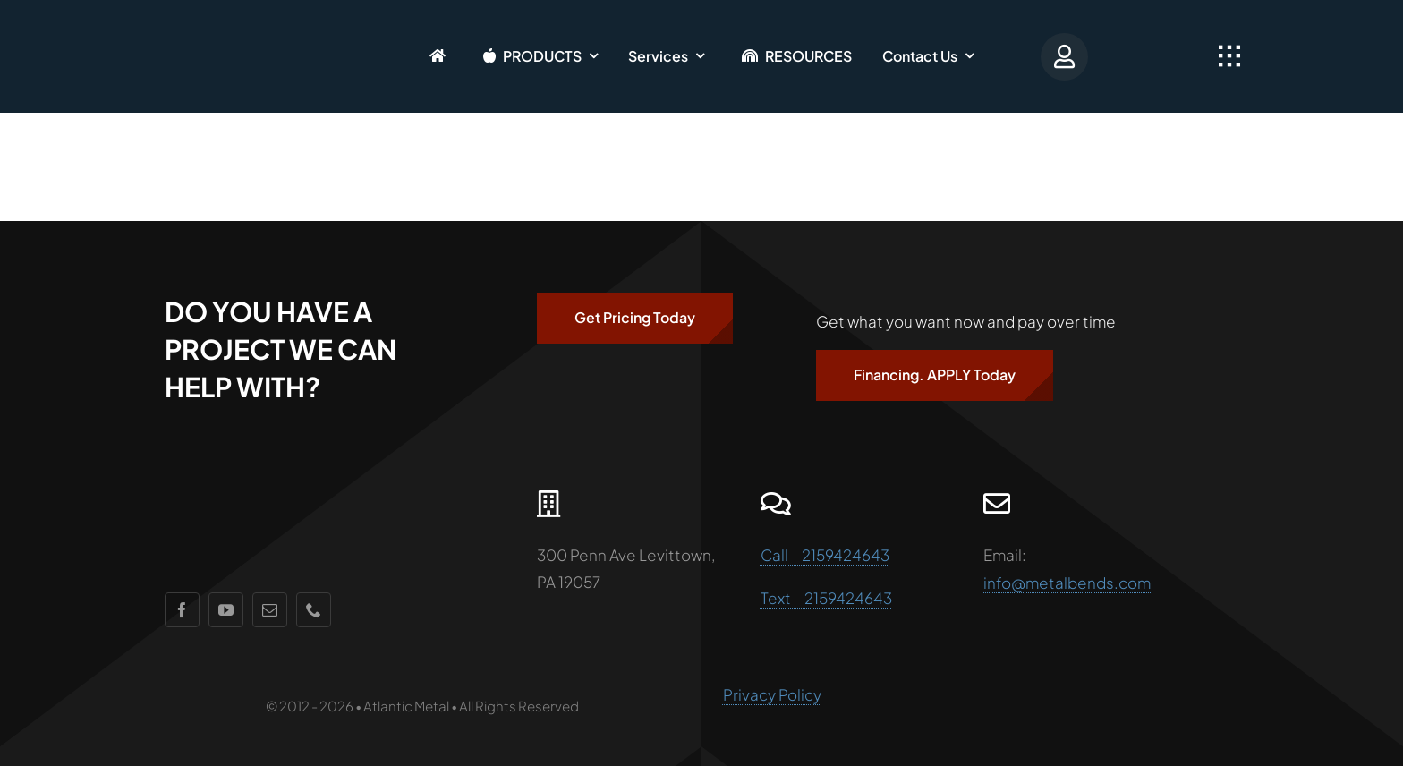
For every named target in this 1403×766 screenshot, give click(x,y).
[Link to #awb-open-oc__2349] (1229, 56)
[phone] (313, 609)
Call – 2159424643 (825, 555)
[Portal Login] (1071, 56)
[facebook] (182, 609)
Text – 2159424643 (826, 598)
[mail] (269, 609)
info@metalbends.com (1067, 582)
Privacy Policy (772, 694)
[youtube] (225, 609)
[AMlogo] (210, 27)
